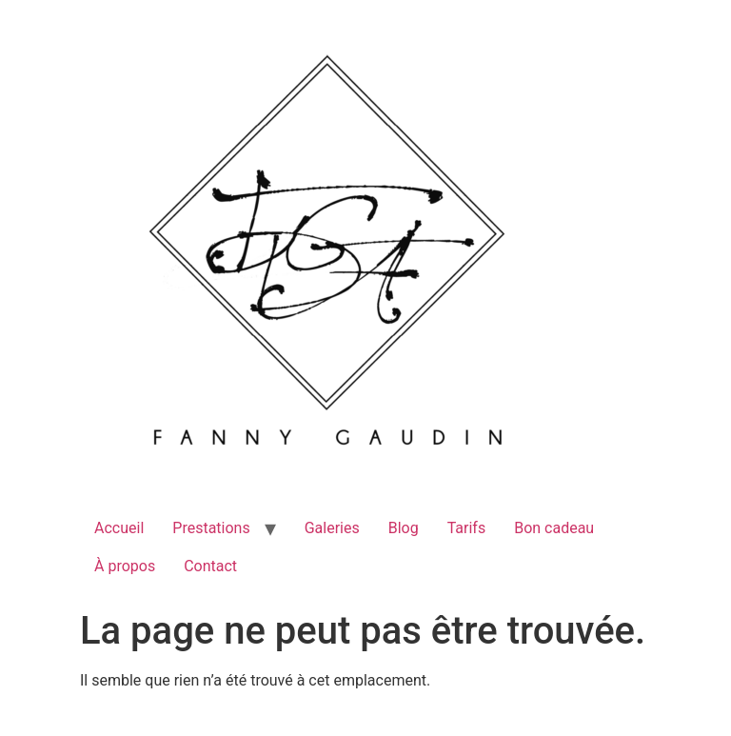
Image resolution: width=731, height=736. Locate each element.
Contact (210, 566)
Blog (403, 528)
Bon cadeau (554, 528)
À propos (124, 566)
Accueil (119, 528)
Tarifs (466, 528)
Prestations (210, 528)
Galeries (332, 528)
